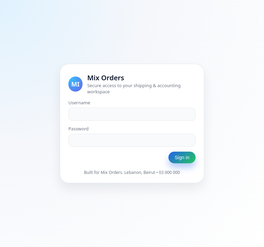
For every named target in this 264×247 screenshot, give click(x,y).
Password (78, 129)
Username (79, 102)
